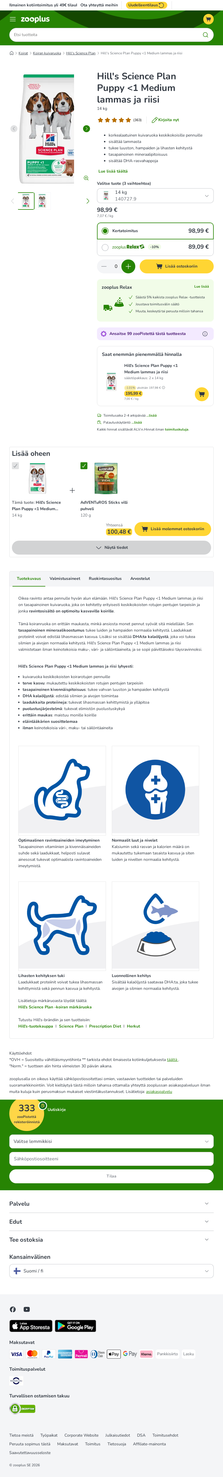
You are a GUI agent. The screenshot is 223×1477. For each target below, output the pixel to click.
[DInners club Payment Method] (98, 1355)
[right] (86, 128)
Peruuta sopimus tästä (29, 1444)
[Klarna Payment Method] (146, 1355)
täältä (172, 1059)
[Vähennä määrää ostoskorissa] (104, 267)
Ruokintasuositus (105, 579)
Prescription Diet (105, 1026)
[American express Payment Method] (65, 1355)
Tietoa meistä (21, 1435)
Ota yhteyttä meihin (99, 5)
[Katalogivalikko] (13, 19)
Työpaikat (48, 1435)
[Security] (22, 1410)
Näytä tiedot (111, 547)
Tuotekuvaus (29, 579)
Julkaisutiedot (117, 1435)
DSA (141, 1435)
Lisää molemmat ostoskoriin (176, 530)
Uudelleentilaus (146, 5)
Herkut (133, 1026)
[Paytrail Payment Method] (81, 1355)
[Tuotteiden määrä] (116, 267)
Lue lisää (201, 286)
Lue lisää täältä (113, 171)
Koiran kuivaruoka (47, 53)
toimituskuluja (176, 429)
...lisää (151, 415)
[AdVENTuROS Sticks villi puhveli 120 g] (106, 479)
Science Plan (71, 1026)
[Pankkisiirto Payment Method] (167, 1354)
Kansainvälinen (30, 1257)
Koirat (23, 53)
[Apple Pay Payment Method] (114, 1355)
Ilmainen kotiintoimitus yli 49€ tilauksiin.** (49, 5)
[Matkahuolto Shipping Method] (16, 1382)
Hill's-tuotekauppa (35, 1026)
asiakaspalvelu (159, 1091)
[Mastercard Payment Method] (32, 1355)
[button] (163, 388)
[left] (13, 128)
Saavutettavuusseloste (30, 1453)
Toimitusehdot (165, 1435)
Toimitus (92, 1444)
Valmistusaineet (65, 579)
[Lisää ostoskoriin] (177, 267)
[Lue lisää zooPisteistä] (205, 334)
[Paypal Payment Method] (49, 1355)
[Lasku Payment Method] (188, 1354)
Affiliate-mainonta (149, 1444)
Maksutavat (67, 1444)
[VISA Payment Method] (16, 1355)
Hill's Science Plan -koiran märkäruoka (55, 1007)
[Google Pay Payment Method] (130, 1355)
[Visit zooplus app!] (31, 1330)
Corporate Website (81, 1435)
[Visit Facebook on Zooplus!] (12, 1309)
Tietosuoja (116, 1444)
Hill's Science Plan (81, 53)
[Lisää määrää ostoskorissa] (128, 267)
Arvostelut (140, 579)
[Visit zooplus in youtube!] (26, 1309)
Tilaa (111, 1176)
